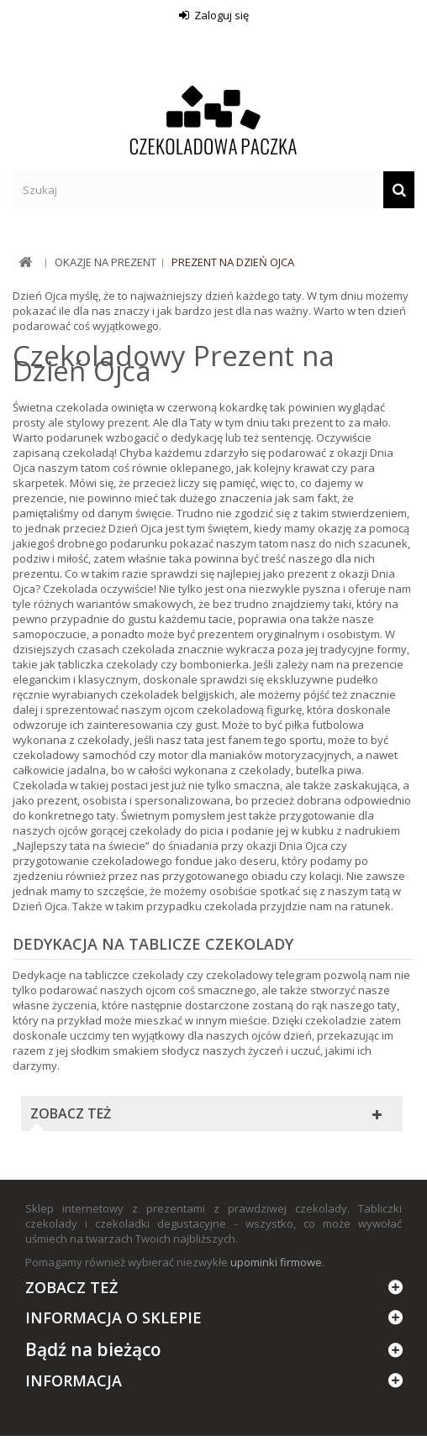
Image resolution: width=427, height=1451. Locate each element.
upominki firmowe (276, 1262)
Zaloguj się (220, 15)
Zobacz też (70, 1113)
